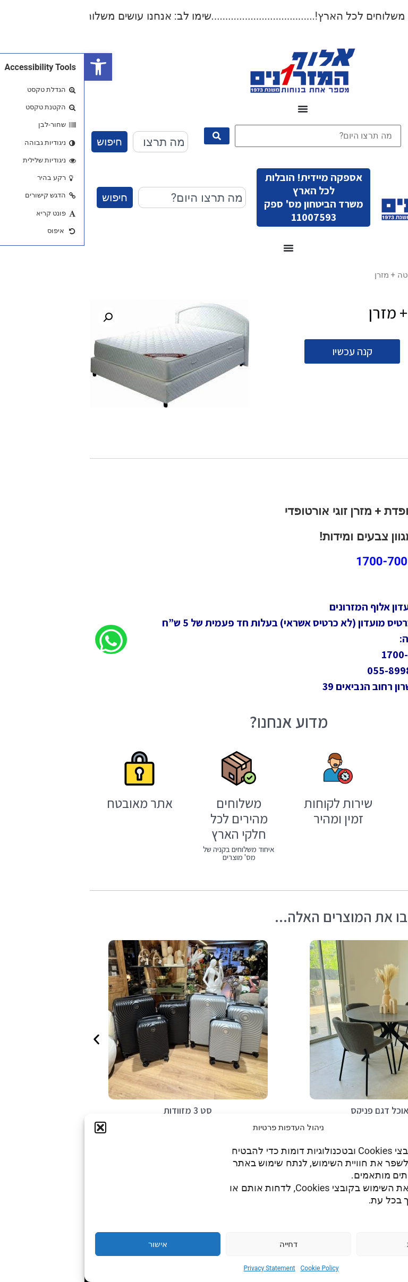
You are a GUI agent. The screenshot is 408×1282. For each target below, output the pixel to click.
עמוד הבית (385, 275)
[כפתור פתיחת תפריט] (218, 109)
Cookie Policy (235, 1268)
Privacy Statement (184, 1268)
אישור (73, 1244)
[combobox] (76, 141)
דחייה (204, 1244)
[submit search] (132, 135)
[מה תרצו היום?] (233, 136)
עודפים (348, 275)
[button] (14, 67)
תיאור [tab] (376, 447)
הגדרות (334, 1244)
